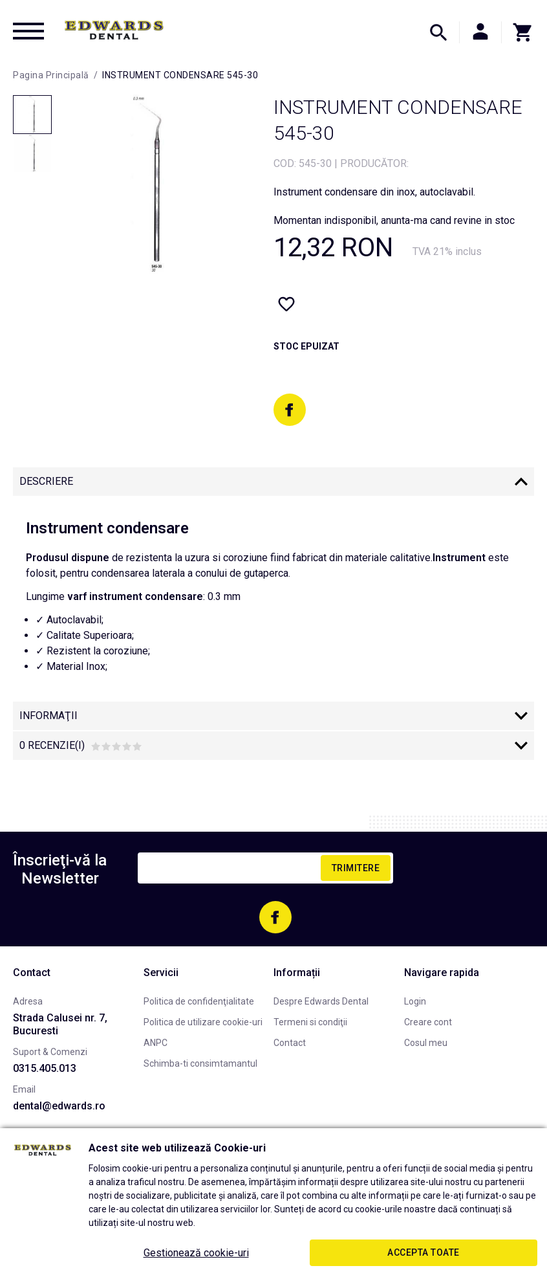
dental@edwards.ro (59, 1106)
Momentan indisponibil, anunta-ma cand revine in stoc (394, 220)
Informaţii (48, 715)
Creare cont (428, 1022)
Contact (290, 1043)
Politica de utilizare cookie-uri (203, 1022)
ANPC (155, 1043)
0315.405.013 (44, 1068)
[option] (148, 184)
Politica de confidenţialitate (199, 1001)
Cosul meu (425, 1043)
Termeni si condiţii (310, 1022)
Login (415, 1001)
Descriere (46, 481)
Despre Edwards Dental (321, 1001)
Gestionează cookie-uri (196, 1253)
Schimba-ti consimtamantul (200, 1063)
